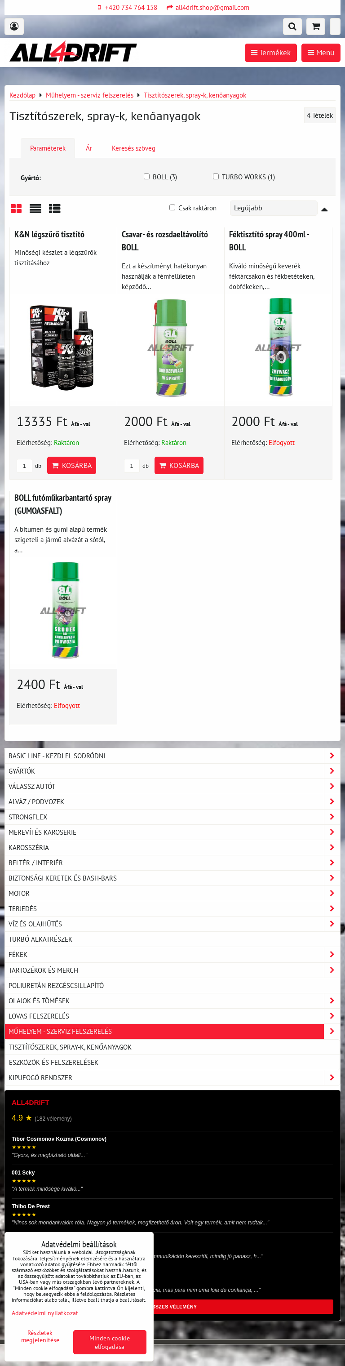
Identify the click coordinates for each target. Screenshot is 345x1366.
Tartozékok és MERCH (174, 970)
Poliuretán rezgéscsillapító (56, 985)
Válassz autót (174, 786)
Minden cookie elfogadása (109, 1342)
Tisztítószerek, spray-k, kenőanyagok (70, 1046)
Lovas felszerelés (174, 1016)
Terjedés (174, 908)
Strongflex (174, 817)
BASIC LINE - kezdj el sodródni (174, 755)
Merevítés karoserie (174, 832)
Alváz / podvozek (174, 801)
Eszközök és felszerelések (53, 1062)
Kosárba (72, 465)
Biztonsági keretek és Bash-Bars (174, 878)
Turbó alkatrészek (40, 938)
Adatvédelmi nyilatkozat (45, 1312)
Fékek (174, 954)
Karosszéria (174, 847)
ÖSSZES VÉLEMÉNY (172, 1306)
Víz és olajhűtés (174, 924)
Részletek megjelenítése (40, 1336)
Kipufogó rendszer (174, 1077)
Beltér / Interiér (174, 862)
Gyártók (174, 771)
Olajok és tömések (174, 1000)
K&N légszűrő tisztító (49, 234)
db (29, 466)
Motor (174, 893)
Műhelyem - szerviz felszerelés (174, 1031)
